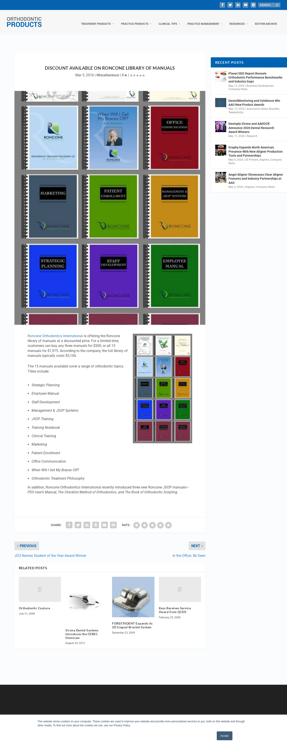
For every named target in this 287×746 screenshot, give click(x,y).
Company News (237, 84)
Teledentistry (235, 108)
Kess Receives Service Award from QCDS (175, 605)
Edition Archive (266, 19)
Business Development (260, 81)
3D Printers (251, 155)
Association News (257, 104)
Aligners (264, 155)
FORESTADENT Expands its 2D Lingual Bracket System (132, 621)
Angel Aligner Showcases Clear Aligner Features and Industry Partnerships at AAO (255, 174)
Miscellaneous (108, 71)
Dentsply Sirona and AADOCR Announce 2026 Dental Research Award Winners (251, 123)
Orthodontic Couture (34, 604)
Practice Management (203, 19)
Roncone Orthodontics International (55, 331)
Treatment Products (96, 19)
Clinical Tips (168, 19)
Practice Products (134, 19)
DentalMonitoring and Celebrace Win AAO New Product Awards (254, 98)
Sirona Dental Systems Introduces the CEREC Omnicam (82, 629)
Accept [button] (224, 735)
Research (252, 131)
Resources (237, 19)
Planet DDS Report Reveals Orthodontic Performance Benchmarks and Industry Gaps (255, 73)
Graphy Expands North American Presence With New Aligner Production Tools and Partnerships (255, 147)
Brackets (274, 104)
